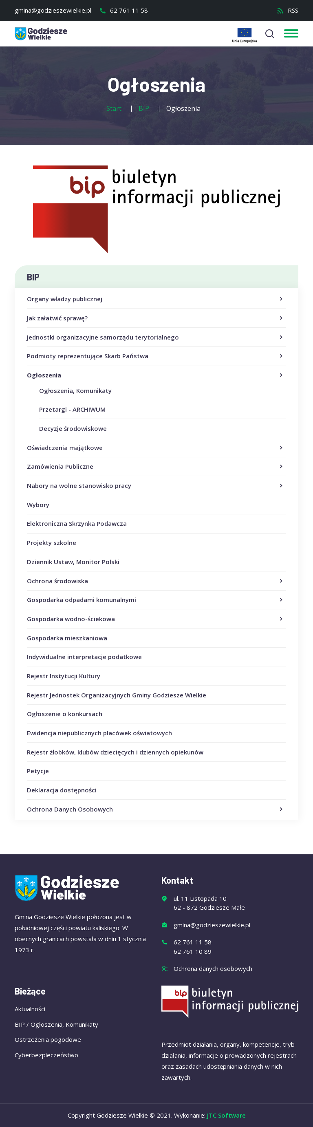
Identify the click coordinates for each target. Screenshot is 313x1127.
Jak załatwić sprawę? (155, 318)
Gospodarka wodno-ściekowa (155, 619)
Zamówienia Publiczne (155, 466)
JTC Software (226, 1115)
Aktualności (30, 1009)
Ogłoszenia (155, 375)
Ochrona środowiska (155, 581)
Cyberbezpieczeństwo (46, 1055)
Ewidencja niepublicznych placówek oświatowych (99, 733)
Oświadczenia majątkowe (155, 447)
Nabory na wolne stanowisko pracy (155, 485)
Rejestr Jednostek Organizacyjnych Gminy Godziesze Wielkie (116, 695)
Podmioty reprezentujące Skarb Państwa (155, 356)
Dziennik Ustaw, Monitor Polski (73, 562)
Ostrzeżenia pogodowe (48, 1039)
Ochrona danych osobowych (213, 968)
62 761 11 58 (123, 10)
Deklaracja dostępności (62, 790)
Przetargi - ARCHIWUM (72, 409)
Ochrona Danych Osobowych (155, 809)
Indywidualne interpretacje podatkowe (84, 657)
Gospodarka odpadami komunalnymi (155, 599)
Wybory (38, 505)
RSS (287, 10)
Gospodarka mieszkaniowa (67, 638)
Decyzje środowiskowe (73, 428)
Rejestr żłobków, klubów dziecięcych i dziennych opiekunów (115, 752)
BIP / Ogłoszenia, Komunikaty (56, 1024)
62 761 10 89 (193, 951)
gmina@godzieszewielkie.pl (53, 10)
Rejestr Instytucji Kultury (63, 676)
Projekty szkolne (51, 542)
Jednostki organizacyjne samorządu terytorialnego (155, 337)
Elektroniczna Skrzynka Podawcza (77, 523)
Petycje (38, 771)
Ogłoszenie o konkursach (64, 714)
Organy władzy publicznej (155, 299)
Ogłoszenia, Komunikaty (75, 390)
